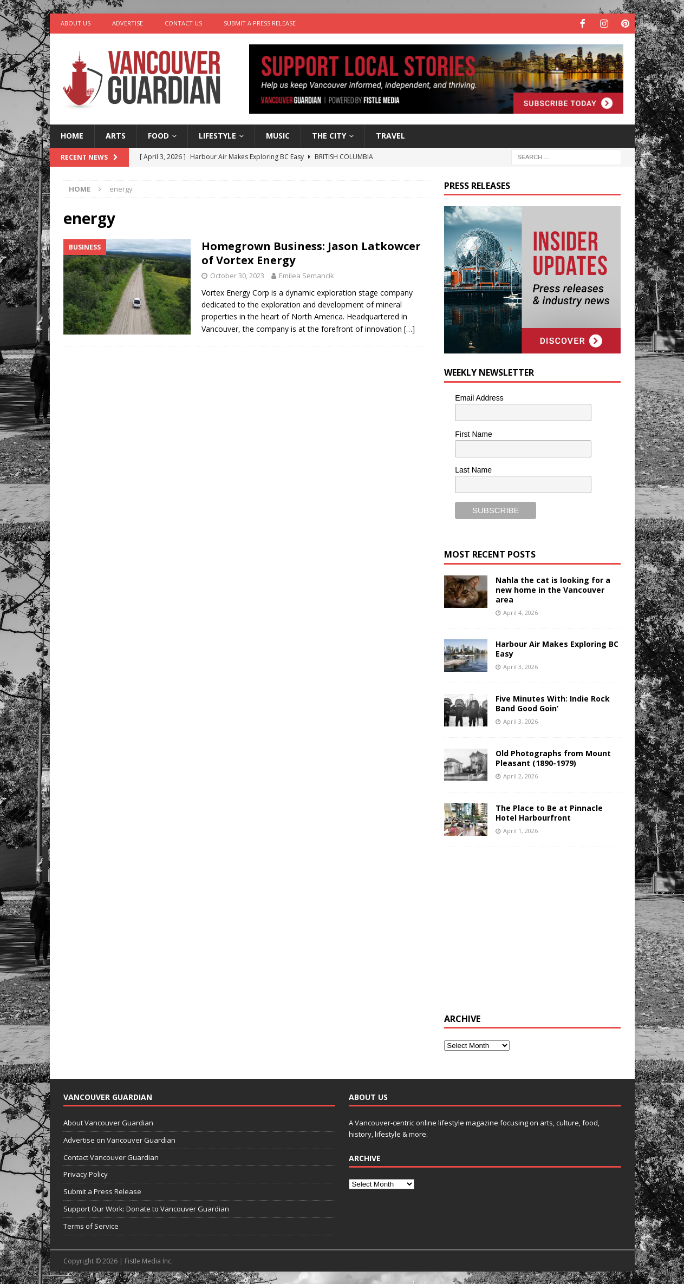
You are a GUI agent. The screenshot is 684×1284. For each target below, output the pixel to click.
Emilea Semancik (306, 274)
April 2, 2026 (520, 775)
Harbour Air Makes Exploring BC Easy (557, 648)
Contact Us (183, 23)
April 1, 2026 (520, 830)
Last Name (473, 468)
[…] (409, 328)
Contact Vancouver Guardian (111, 1156)
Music (278, 134)
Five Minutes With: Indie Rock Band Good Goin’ (553, 702)
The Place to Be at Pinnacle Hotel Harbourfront (549, 812)
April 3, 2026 (520, 665)
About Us (75, 23)
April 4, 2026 (520, 611)
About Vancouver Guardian (108, 1121)
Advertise (127, 23)
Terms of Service (91, 1225)
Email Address (479, 396)
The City (329, 134)
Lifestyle (217, 134)
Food (158, 134)
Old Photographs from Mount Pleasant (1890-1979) (553, 757)
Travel (390, 134)
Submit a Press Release (260, 23)
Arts (116, 134)
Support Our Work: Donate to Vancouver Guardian (146, 1208)
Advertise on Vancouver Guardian (119, 1139)
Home (72, 134)
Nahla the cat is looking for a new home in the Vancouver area (553, 589)
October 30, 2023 (237, 274)
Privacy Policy (85, 1173)
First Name (473, 433)
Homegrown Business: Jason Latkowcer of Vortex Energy (311, 252)
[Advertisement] (525, 927)
